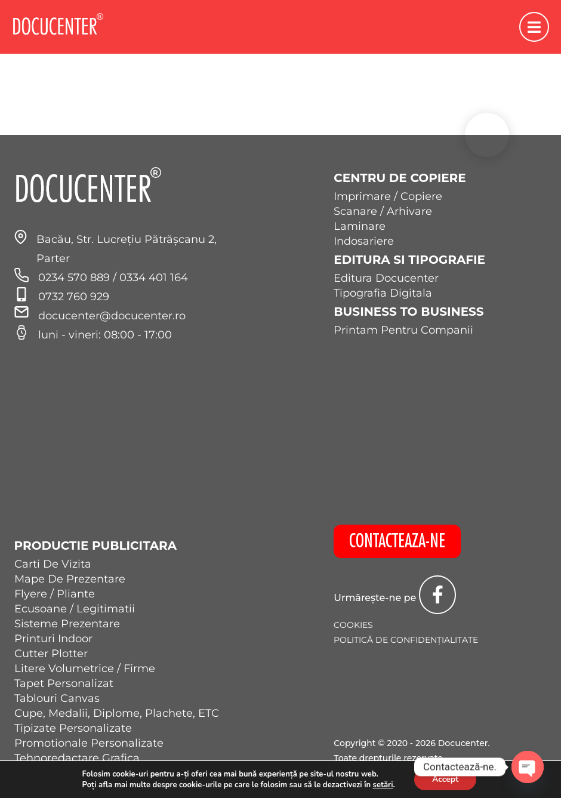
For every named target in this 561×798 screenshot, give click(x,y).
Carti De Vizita (52, 564)
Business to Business (408, 311)
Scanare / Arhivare (383, 211)
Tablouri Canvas (57, 698)
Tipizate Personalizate (73, 728)
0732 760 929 (73, 296)
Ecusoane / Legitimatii (74, 608)
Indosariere (364, 241)
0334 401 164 (153, 277)
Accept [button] (445, 779)
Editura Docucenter (386, 278)
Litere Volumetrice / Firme (84, 668)
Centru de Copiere (400, 178)
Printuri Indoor (53, 638)
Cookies (353, 625)
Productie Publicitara (95, 545)
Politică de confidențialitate (406, 639)
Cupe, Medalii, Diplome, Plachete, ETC (116, 713)
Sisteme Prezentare (67, 623)
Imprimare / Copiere (388, 196)
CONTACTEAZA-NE (397, 541)
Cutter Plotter (51, 653)
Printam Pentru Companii (403, 330)
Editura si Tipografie (409, 259)
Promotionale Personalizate (89, 743)
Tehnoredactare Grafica (77, 758)
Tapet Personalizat (63, 683)
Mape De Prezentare (69, 579)
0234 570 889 (75, 277)
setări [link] (383, 784)
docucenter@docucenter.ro (112, 315)
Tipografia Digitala (383, 293)
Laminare (360, 226)
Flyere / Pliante (54, 593)
